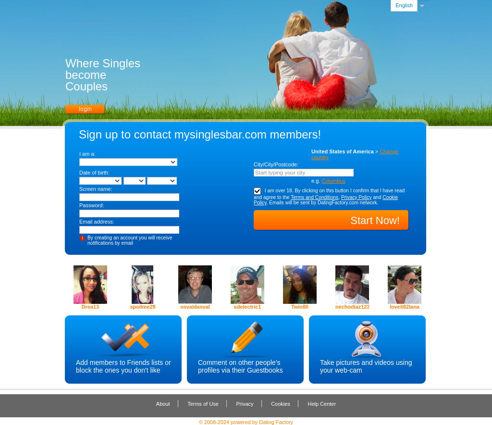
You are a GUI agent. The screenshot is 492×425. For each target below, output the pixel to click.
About (163, 404)
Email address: (96, 222)
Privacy (245, 404)
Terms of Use (203, 404)
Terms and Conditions (314, 197)
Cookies (280, 404)
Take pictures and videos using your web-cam (366, 366)
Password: (91, 205)
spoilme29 (142, 307)
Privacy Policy (356, 197)
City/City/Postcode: (276, 164)
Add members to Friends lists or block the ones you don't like (123, 366)
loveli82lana (404, 307)
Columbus (333, 181)
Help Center (322, 404)
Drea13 (90, 307)
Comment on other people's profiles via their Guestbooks (240, 366)
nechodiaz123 (352, 307)
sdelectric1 (247, 307)
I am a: (87, 154)
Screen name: (95, 189)
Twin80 (299, 307)
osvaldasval (195, 307)
